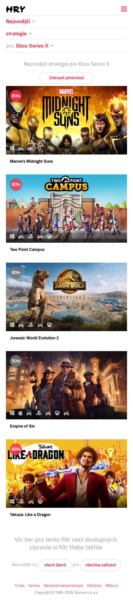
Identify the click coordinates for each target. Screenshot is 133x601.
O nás (19, 586)
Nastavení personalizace (63, 586)
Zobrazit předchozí (66, 77)
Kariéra (34, 586)
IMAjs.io (111, 586)
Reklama (94, 586)
